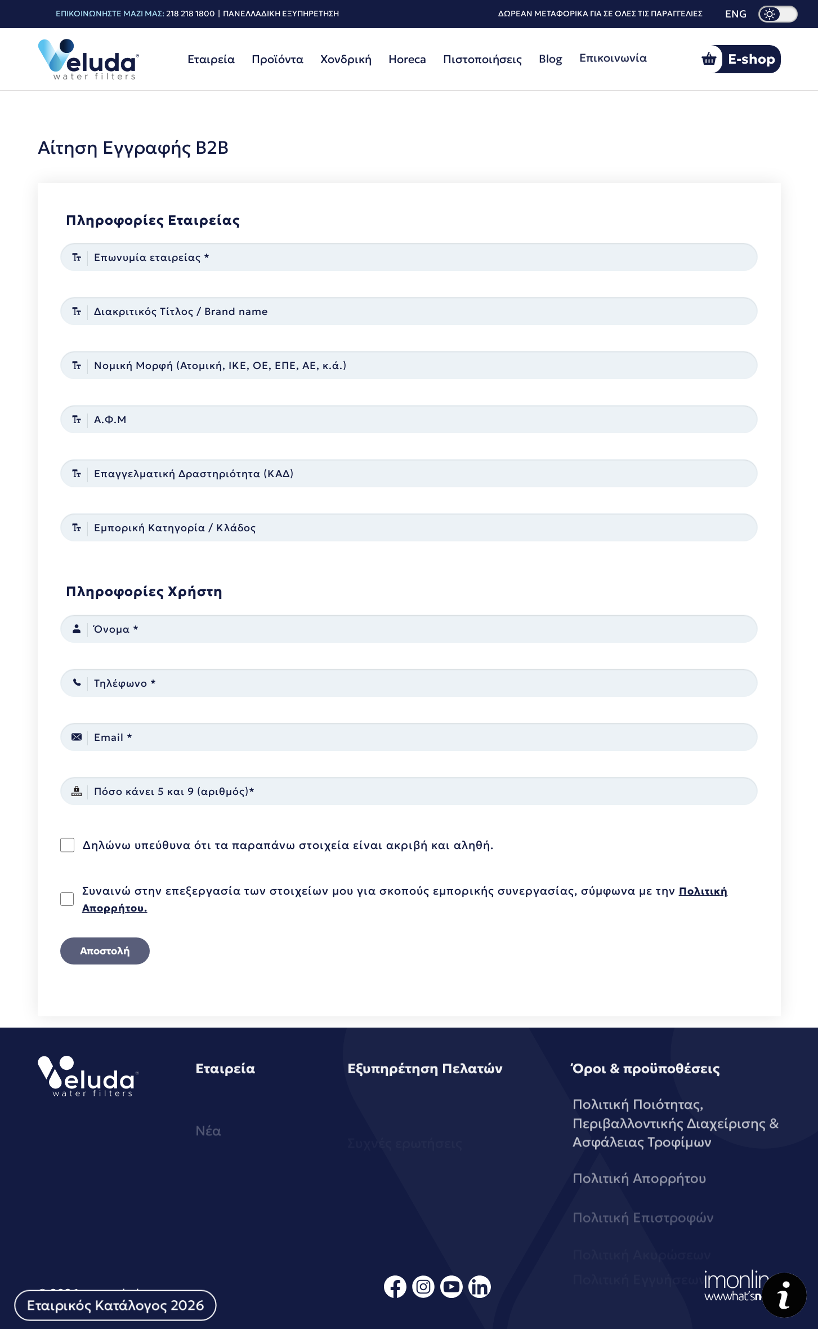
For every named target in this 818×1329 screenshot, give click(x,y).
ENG (736, 14)
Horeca (407, 57)
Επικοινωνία (613, 48)
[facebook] (395, 1296)
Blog (550, 53)
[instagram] (423, 1296)
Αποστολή (105, 950)
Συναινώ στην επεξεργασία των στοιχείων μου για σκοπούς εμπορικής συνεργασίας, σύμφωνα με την (405, 898)
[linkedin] (479, 1296)
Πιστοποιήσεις (482, 55)
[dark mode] (778, 14)
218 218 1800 (190, 13)
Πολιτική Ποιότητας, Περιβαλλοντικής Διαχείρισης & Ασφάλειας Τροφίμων (676, 1162)
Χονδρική (346, 58)
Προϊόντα (277, 59)
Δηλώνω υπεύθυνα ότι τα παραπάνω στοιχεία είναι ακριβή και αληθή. (288, 845)
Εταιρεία (211, 59)
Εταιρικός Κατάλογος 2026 (115, 1305)
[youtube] (451, 1296)
